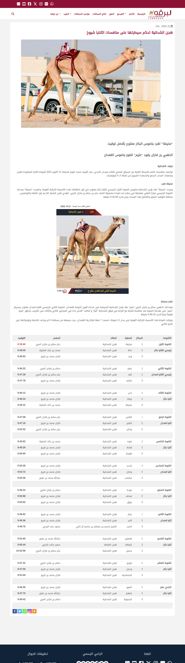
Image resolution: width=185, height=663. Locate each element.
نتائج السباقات (99, 14)
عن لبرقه (55, 14)
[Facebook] (15, 611)
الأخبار (131, 14)
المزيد (67, 14)
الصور (111, 14)
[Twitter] (19, 611)
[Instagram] (29, 611)
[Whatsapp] (24, 611)
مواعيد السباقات (82, 14)
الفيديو (121, 14)
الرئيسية (141, 14)
